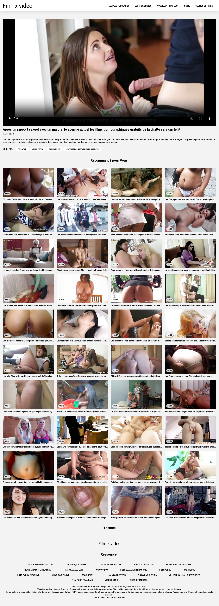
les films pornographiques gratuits (82, 149)
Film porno (165, 570)
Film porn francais (82, 580)
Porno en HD (54, 149)
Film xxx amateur (73, 570)
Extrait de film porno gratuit (185, 575)
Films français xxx (111, 565)
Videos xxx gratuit (144, 565)
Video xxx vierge (60, 575)
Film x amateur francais (133, 570)
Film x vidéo (99, 597)
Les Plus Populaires (119, 6)
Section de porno (204, 6)
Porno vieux (101, 570)
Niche (187, 6)
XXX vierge (189, 570)
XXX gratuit (88, 575)
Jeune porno (37, 149)
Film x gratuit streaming (37, 570)
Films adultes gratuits (178, 565)
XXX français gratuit (76, 565)
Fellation (22, 149)
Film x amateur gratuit (40, 565)
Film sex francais (116, 575)
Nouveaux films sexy (167, 6)
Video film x (111, 580)
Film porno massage (28, 575)
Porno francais (138, 580)
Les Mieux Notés (143, 6)
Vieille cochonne (147, 575)
